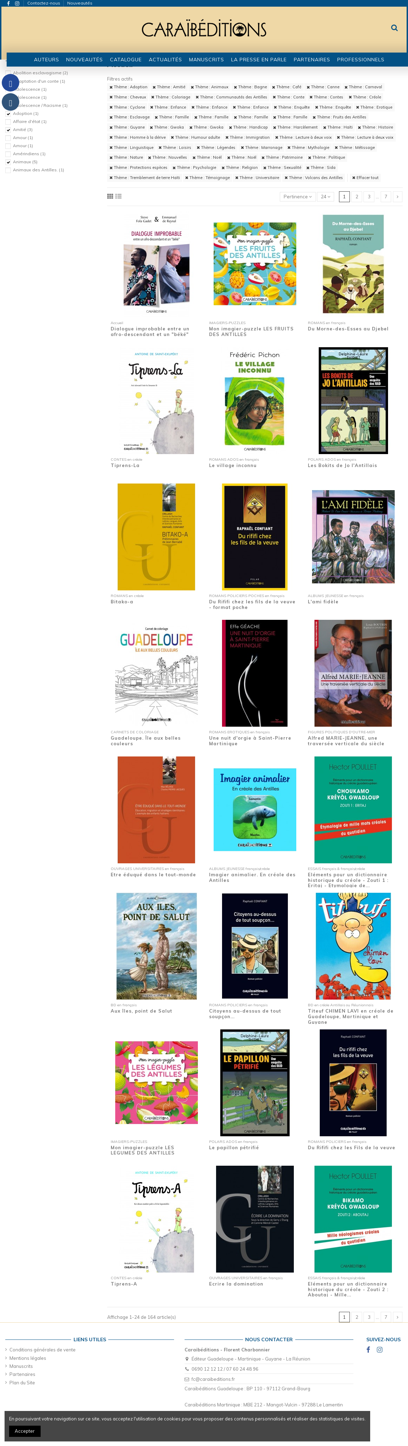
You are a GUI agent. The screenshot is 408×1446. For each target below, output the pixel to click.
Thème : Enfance (168, 107)
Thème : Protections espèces (138, 167)
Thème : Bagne (250, 86)
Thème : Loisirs (175, 147)
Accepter (25, 1431)
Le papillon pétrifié (234, 1147)
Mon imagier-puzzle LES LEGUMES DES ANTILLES (143, 1150)
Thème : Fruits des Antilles (339, 117)
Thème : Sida (321, 167)
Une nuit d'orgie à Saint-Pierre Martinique (250, 740)
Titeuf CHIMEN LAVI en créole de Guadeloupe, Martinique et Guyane (351, 1016)
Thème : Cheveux (128, 97)
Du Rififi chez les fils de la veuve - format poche (252, 604)
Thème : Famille (172, 117)
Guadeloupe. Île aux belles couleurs (146, 740)
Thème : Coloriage (170, 97)
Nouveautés (79, 3)
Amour (23, 137)
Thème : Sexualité (282, 167)
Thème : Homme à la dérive (138, 137)
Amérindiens (29, 153)
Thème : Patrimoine (282, 157)
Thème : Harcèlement (295, 127)
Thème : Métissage (355, 147)
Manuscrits (21, 1366)
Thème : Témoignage (207, 177)
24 (325, 196)
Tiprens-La (125, 465)
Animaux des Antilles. (38, 169)
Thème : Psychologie (194, 167)
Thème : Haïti (338, 127)
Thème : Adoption (128, 86)
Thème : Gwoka (167, 127)
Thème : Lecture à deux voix (303, 137)
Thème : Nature (126, 157)
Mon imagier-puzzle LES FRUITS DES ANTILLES (251, 331)
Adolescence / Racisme (40, 105)
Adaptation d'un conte (39, 81)
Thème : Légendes (216, 147)
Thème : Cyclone (127, 107)
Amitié (23, 129)
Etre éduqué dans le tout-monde (153, 874)
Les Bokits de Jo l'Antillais (342, 465)
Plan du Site (22, 1382)
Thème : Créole (365, 97)
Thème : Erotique (374, 107)
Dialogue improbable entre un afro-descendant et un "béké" (150, 331)
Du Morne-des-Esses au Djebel (348, 328)
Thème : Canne (323, 86)
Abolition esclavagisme (40, 72)
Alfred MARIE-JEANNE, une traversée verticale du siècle (346, 740)
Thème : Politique (326, 157)
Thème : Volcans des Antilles (314, 177)
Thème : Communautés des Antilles (231, 97)
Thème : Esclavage (130, 117)
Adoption (26, 113)
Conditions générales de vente (42, 1349)
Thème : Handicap (248, 127)
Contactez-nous (44, 3)
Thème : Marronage (261, 147)
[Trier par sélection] (298, 196)
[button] (125, 60)
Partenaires (22, 1374)
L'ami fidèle (323, 601)
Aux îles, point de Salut (141, 1011)
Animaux (25, 161)
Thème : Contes (326, 97)
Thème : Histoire (375, 127)
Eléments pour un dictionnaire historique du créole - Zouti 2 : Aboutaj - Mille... (348, 1289)
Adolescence (30, 89)
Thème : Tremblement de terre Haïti (145, 177)
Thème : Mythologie (308, 147)
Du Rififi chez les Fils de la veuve (351, 1147)
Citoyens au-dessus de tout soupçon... (245, 1013)
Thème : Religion (240, 167)
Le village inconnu (233, 465)
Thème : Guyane (127, 127)
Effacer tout (365, 177)
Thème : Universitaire (257, 177)
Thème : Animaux (209, 86)
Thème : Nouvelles (167, 157)
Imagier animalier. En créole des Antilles (252, 877)
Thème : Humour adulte (195, 137)
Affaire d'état (30, 121)
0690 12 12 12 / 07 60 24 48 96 (225, 1369)
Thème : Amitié (169, 86)
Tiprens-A (124, 1284)
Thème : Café (286, 86)
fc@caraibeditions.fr (213, 1379)
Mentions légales (27, 1358)
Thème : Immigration (248, 137)
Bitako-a (122, 601)
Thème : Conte (288, 97)
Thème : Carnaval (363, 86)
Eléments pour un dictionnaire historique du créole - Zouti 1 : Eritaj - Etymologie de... (348, 880)
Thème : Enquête (292, 107)
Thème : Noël (207, 157)
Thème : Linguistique (131, 147)
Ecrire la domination (236, 1284)
